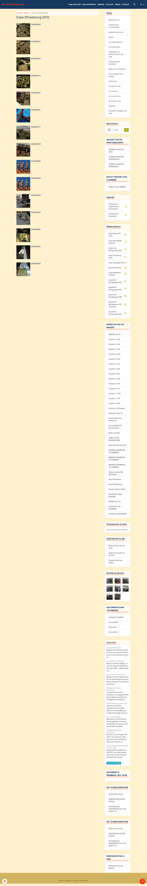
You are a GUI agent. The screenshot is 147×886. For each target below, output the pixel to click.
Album (117, 4)
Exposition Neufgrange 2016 (118, 291)
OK (126, 132)
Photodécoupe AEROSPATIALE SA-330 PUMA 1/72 (117, 811)
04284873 (36, 76)
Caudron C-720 (114, 401)
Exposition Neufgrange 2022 (118, 315)
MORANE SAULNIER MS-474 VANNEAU (117, 461)
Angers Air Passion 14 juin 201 (116, 556)
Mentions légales (65, 883)
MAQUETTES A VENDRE (117, 189)
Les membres (114, 94)
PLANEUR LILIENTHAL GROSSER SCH (116, 160)
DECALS (111, 37)
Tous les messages (113, 765)
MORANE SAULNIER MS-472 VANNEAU (117, 454)
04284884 (36, 212)
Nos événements (118, 270)
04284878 (36, 144)
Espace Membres (89, 4)
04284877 (36, 127)
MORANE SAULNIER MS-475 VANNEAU (117, 468)
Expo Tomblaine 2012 (118, 265)
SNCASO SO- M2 (115, 504)
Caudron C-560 (114, 371)
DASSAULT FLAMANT (116, 620)
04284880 (36, 161)
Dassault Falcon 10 (116, 416)
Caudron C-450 (114, 362)
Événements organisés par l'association (118, 209)
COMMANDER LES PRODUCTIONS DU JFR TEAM (117, 54)
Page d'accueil (75, 4)
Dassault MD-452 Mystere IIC (115, 422)
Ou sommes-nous (115, 103)
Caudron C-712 (114, 391)
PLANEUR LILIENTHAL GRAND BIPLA (116, 168)
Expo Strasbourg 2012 (118, 259)
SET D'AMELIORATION (116, 42)
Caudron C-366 (114, 347)
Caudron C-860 (114, 406)
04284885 (36, 229)
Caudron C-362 (114, 342)
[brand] (13, 4)
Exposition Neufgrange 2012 (118, 252)
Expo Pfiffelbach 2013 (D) (118, 276)
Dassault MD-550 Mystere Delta (115, 429)
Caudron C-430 (114, 352)
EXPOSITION (113, 84)
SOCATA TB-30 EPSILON (117, 516)
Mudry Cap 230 (114, 435)
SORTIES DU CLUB (115, 89)
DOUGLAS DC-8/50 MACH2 (116, 869)
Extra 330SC (113, 625)
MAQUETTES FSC (115, 20)
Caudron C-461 (114, 366)
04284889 (36, 263)
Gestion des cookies (80, 883)
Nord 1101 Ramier (115, 482)
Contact (125, 4)
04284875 (35, 93)
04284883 (36, 195)
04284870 (36, 41)
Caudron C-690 (114, 386)
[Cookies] (4, 881)
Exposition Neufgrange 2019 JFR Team (118, 306)
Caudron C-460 (114, 357)
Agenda (101, 4)
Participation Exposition (118, 217)
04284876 (35, 110)
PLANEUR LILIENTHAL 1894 (116, 153)
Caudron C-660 (114, 381)
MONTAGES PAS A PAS (117, 32)
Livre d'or (110, 4)
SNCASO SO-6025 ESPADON (115, 498)
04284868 (36, 24)
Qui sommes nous (115, 99)
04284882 (36, 178)
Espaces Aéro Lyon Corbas (115, 564)
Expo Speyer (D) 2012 (118, 237)
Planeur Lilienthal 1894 (117, 492)
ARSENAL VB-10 (114, 337)
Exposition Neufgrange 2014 (118, 283)
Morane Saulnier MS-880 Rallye (116, 476)
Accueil (19, 13)
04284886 (36, 246)
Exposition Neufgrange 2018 (118, 298)
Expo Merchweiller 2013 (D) (118, 244)
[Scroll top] (142, 881)
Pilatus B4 (112, 630)
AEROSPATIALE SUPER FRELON (117, 803)
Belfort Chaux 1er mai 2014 (117, 549)
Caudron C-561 (114, 376)
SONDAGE (112, 108)
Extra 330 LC (113, 635)
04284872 (36, 58)
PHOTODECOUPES (115, 47)
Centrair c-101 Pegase (117, 411)
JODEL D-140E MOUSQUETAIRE (114, 441)
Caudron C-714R (115, 396)
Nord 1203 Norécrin (116, 487)
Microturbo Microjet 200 (117, 448)
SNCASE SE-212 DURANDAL (114, 510)
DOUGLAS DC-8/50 (116, 797)
